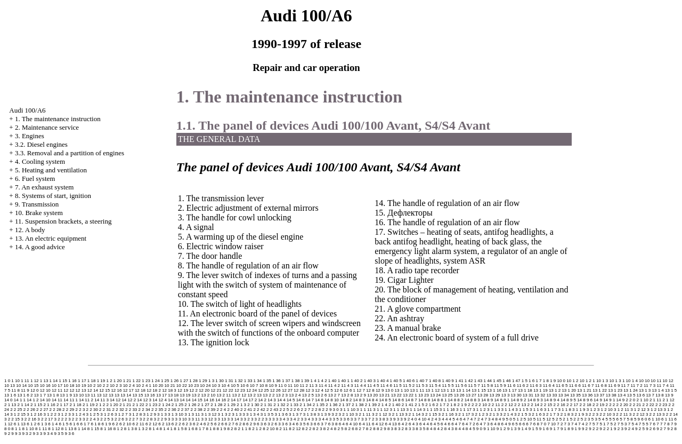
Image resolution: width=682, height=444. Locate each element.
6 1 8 (95, 424)
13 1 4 (658, 390)
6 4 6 (445, 424)
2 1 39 (371, 404)
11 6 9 (614, 385)
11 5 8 (487, 385)
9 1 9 (576, 428)
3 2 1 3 (492, 414)
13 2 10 (208, 395)
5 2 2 (575, 419)
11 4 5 (373, 385)
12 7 (360, 390)
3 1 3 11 (192, 414)
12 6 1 (349, 390)
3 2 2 (590, 414)
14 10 (45, 400)
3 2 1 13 (396, 414)
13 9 (669, 395)
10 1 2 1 (587, 380)
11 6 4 (549, 385)
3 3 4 (281, 419)
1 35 (267, 380)
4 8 (495, 419)
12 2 (193, 390)
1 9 (553, 380)
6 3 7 (322, 424)
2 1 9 (462, 404)
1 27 (184, 380)
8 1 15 (93, 428)
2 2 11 (494, 404)
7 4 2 (583, 424)
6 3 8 (333, 424)
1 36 (276, 380)
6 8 (536, 424)
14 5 (291, 400)
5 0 (509, 419)
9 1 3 (512, 428)
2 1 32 (279, 404)
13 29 (495, 395)
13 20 (372, 395)
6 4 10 (352, 424)
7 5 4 (633, 424)
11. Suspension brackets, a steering (63, 221)
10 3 (216, 385)
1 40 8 (435, 380)
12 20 (204, 390)
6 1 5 (63, 424)
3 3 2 (245, 419)
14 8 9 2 (518, 400)
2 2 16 (559, 404)
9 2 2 (593, 428)
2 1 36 (331, 404)
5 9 (637, 419)
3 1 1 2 (479, 409)
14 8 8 (424, 400)
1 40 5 (396, 380)
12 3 (310, 390)
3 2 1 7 (548, 414)
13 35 (575, 395)
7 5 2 (611, 424)
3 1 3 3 (238, 414)
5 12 (546, 419)
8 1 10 (28, 428)
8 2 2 (307, 428)
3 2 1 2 (478, 414)
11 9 (25, 390)
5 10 (528, 419)
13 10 (78, 395)
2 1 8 (451, 404)
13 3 (505, 395)
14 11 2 (86, 400)
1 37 (286, 380)
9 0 (479, 428)
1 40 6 (409, 380)
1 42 (469, 380)
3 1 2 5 (92, 414)
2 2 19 (598, 404)
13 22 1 (410, 395)
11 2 (303, 385)
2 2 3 (80, 409)
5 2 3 (585, 419)
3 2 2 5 (103, 419)
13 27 (471, 395)
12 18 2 (154, 390)
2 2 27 (42, 409)
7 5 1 (601, 424)
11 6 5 (561, 385)
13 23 (423, 395)
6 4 (342, 424)
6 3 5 (301, 424)
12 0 (34, 390)
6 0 (644, 419)
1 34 (258, 380)
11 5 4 (435, 385)
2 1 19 (88, 404)
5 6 (616, 419)
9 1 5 (533, 428)
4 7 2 (475, 419)
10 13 (9, 385)
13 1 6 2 (25, 395)
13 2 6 (321, 395)
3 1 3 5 (267, 414)
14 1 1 (20, 400)
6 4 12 (378, 424)
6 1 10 (654, 419)
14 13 (173, 400)
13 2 (196, 395)
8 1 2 (118, 428)
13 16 (149, 395)
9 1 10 (489, 428)
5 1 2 (518, 419)
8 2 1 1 (240, 428)
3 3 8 (380, 419)
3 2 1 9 (577, 414)
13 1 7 (40, 395)
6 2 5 (208, 424)
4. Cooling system (40, 161)
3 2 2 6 (117, 419)
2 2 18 (585, 404)
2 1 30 (253, 404)
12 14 (92, 390)
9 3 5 (58, 433)
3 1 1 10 (347, 409)
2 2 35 (157, 409)
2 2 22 (648, 404)
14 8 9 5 (568, 400)
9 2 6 (650, 428)
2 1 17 (62, 404)
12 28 (299, 390)
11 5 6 (461, 385)
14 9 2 (622, 400)
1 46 (506, 380)
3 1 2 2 (49, 414)
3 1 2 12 (638, 409)
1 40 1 (344, 380)
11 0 (282, 385)
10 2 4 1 (143, 385)
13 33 (551, 395)
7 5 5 (643, 424)
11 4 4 (360, 385)
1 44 (487, 380)
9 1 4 (522, 428)
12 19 (182, 390)
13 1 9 (66, 395)
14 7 (309, 400)
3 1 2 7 (121, 414)
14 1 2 (32, 400)
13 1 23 (615, 390)
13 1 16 (494, 390)
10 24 (205, 385)
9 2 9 (9, 433)
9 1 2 (501, 428)
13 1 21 (584, 390)
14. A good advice (40, 247)
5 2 (555, 419)
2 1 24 (164, 404)
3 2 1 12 (379, 414)
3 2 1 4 (506, 414)
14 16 (209, 400)
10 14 (21, 385)
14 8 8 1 (438, 400)
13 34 (563, 395)
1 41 (459, 380)
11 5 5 (448, 385)
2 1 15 (36, 404)
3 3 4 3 (307, 419)
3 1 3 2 (224, 414)
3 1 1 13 (397, 409)
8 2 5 (339, 428)
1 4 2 (322, 380)
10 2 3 (115, 385)
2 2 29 (68, 409)
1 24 (155, 380)
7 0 (543, 424)
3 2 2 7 (131, 419)
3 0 (336, 409)
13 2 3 (282, 395)
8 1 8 (210, 428)
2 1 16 (49, 404)
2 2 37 (183, 409)
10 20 (157, 385)
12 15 (104, 390)
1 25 (165, 380)
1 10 (15, 380)
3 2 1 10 (346, 414)
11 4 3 (347, 385)
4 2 (431, 419)
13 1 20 (569, 390)
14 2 (262, 400)
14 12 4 (159, 400)
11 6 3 (535, 385)
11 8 (15, 390)
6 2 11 (138, 424)
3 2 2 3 (74, 419)
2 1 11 (655, 400)
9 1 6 (544, 428)
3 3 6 (345, 419)
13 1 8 (53, 395)
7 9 (674, 424)
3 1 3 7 (295, 414)
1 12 (34, 380)
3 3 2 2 (257, 419)
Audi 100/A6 (27, 110)
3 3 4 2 (293, 419)
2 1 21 (125, 404)
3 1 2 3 (64, 414)
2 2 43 (272, 409)
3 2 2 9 (159, 419)
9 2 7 (661, 428)
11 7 (625, 385)
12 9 (380, 390)
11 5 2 (409, 385)
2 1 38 (357, 404)
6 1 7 (85, 424)
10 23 (193, 385)
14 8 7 (411, 400)
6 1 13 (20, 424)
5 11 (537, 419)
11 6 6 (575, 385)
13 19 (185, 395)
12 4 (319, 390)
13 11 (90, 395)
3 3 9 (391, 419)
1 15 (63, 380)
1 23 (146, 380)
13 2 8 (347, 395)
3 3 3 (270, 419)
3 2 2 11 (620, 414)
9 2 (585, 428)
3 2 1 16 (446, 414)
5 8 (630, 419)
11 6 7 (588, 385)
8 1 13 (67, 428)
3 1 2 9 (149, 414)
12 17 (128, 390)
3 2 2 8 (146, 419)
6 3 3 (279, 424)
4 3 (438, 419)
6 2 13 (164, 424)
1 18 (91, 380)
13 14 (125, 395)
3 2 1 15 (429, 414)
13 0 (389, 390)
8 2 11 (282, 428)
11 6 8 (601, 385)
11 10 (293, 385)
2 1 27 (203, 404)
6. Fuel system (35, 179)
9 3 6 (70, 433)
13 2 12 (239, 395)
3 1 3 (162, 414)
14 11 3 (101, 400)
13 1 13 (448, 390)
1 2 (109, 380)
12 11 (57, 390)
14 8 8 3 (472, 400)
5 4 (601, 419)
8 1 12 (54, 428)
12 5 (328, 390)
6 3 (260, 424)
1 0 (7, 380)
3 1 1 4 (507, 409)
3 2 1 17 (462, 414)
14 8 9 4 (551, 400)
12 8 (370, 390)
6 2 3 (187, 424)
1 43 (478, 380)
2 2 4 (221, 409)
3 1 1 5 (521, 409)
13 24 (435, 395)
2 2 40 (233, 409)
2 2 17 (572, 404)
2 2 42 (259, 409)
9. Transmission (37, 204)
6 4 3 (413, 424)
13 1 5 (671, 390)
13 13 (114, 395)
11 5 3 (422, 385)
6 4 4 (424, 424)
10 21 (170, 385)
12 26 (275, 390)
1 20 (117, 380)
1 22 (136, 380)
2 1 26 (190, 404)
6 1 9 (106, 424)
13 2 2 (268, 395)
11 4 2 (334, 385)
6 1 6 (74, 424)
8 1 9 (221, 428)
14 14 (185, 400)
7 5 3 (622, 424)
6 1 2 (31, 424)
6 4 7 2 (468, 424)
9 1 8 (565, 428)
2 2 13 (520, 404)
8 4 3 (449, 428)
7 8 (667, 424)
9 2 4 (629, 428)
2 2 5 (284, 409)
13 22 (396, 395)
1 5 (524, 380)
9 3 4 (48, 433)
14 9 (598, 400)
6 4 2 (403, 424)
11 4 (323, 385)
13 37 (599, 395)
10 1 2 (572, 380)
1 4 (313, 380)
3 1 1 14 (414, 409)
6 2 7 (229, 424)
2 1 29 (230, 404)
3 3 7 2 (367, 419)
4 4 (445, 419)
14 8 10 (331, 400)
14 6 (300, 400)
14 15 (197, 400)
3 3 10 (180, 419)
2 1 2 (100, 404)
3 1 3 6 (280, 414)
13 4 (622, 395)
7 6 (652, 424)
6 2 (115, 424)
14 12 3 (144, 400)
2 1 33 (292, 404)
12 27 (287, 390)
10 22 (181, 385)
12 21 (215, 390)
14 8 (319, 400)
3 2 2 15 (12, 419)
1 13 (44, 380)
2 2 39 (209, 409)
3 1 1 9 (578, 409)
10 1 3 (602, 380)
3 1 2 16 (34, 414)
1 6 (531, 380)
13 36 (587, 395)
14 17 (236, 400)
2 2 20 (622, 404)
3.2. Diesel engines (41, 144)
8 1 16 (106, 428)
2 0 (632, 400)
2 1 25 (177, 404)
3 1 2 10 (605, 409)
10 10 (644, 380)
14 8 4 (372, 400)
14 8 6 (398, 400)
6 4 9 (506, 424)
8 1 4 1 (166, 428)
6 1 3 (42, 424)
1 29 (203, 380)
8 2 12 (295, 428)
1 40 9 (448, 380)
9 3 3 (37, 433)
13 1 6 (10, 395)
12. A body (30, 230)
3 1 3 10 (175, 414)
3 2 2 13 (653, 414)
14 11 (57, 400)
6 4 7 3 (482, 424)
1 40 (332, 380)
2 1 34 (305, 404)
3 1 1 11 (364, 409)
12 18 (140, 390)
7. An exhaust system (44, 187)
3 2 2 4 (89, 419)
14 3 (271, 400)
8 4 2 (438, 428)
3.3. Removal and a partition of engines (69, 153)
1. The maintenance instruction (58, 119)
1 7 (538, 380)
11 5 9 (500, 385)
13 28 (482, 395)
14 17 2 (249, 400)
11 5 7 (474, 385)
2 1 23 (151, 404)
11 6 (511, 385)
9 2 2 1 (605, 428)
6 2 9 (251, 424)
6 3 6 (311, 424)
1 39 (305, 380)
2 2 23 (661, 404)
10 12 (668, 380)
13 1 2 (555, 390)
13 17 (161, 395)
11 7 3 (649, 385)
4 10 (422, 419)
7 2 (560, 424)
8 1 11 (41, 428)
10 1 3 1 (616, 380)
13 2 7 (334, 395)
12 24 (251, 390)
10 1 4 (632, 380)
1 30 (219, 380)
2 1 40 (394, 404)
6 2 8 (240, 424)
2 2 (471, 404)
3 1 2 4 (78, 414)
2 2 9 (327, 409)
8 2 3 (317, 428)
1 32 (238, 380)
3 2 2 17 (45, 419)
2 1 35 (318, 404)
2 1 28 (216, 404)
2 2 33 (131, 409)
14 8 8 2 (456, 400)
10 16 (45, 385)
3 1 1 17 (464, 409)
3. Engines (29, 136)
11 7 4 (662, 385)
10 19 (81, 385)
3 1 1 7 (550, 409)
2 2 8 (316, 409)
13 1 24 (630, 390)
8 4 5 (470, 428)
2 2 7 (305, 409)
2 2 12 (507, 404)
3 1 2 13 (654, 409)
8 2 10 (268, 428)
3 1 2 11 (621, 409)
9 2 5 (640, 428)
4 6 (459, 419)
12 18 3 (169, 390)
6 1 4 (53, 424)
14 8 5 (385, 400)
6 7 (529, 424)
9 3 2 (26, 433)
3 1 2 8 (135, 414)
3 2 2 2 (60, 419)
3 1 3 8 (309, 414)
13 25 (447, 395)
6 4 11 (365, 424)
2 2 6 (294, 409)
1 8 (546, 380)
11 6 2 (523, 385)
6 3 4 (290, 424)
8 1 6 (189, 428)
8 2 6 (349, 428)
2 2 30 (92, 409)
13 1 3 (645, 390)
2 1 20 (112, 404)
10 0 (561, 380)
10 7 (254, 385)
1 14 (54, 380)
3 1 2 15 (18, 414)
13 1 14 (463, 390)
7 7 (659, 424)
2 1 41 (407, 404)
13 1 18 (525, 390)
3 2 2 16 (28, 419)
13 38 (611, 395)
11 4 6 (386, 385)
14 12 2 (128, 400)
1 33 (248, 380)
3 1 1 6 (536, 409)
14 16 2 (222, 400)
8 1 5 (178, 428)
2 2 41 (246, 409)
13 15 (137, 395)
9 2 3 (618, 428)
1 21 (127, 380)
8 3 (390, 428)
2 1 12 (668, 400)
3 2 (334, 414)
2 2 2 (610, 404)
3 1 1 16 (447, 409)
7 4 (574, 424)
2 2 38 (196, 409)
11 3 (313, 385)
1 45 (497, 380)
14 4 (281, 400)
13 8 (659, 395)
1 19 (101, 380)
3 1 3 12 (208, 414)
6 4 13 (390, 424)
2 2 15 (546, 404)
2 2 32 (118, 409)
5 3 (594, 419)
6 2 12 (151, 424)
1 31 (229, 380)
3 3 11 (194, 419)
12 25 (263, 390)
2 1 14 (23, 404)
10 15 (33, 385)
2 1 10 (642, 400)
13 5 (631, 395)
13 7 (650, 395)
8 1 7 (200, 428)
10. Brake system (39, 213)
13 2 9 (360, 395)
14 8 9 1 (501, 400)
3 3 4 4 (321, 419)
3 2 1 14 (412, 414)
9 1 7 (554, 428)
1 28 (193, 380)
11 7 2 (636, 385)
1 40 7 (422, 380)
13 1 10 (402, 390)
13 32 (539, 395)
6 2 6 (219, 424)
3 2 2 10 (603, 414)
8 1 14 (80, 428)
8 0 (7, 428)
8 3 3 (410, 428)
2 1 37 (345, 404)
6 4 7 (456, 424)
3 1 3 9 (324, 414)
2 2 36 (170, 409)
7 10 (551, 424)
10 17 (57, 385)
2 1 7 (440, 404)
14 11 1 (70, 400)
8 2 (230, 428)
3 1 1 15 (431, 409)
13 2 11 (224, 395)
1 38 (295, 380)
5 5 (608, 419)
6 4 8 (495, 424)
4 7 (466, 419)
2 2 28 (55, 409)
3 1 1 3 (493, 409)
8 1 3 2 (141, 428)
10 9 (273, 385)
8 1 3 (129, 428)
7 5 (592, 424)
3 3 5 (334, 419)
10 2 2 (103, 385)
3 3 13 (220, 419)
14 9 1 (609, 400)
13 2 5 (308, 395)
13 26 (459, 395)
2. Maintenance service (47, 127)
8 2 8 (371, 428)
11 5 (397, 385)
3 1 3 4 (252, 414)
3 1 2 (591, 409)
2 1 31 (266, 404)
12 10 (45, 390)
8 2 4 (328, 428)
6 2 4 (197, 424)
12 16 (116, 390)
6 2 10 (125, 424)
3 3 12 (207, 419)
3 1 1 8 (564, 409)
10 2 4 (129, 385)
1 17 (82, 380)
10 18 (68, 385)
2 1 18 (75, 404)
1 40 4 (382, 380)
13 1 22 (599, 390)
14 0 (8, 400)
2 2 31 (105, 409)
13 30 (516, 395)
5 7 (623, 419)
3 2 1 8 (563, 414)
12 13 (81, 390)
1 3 (211, 380)
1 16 (72, 380)
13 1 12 (432, 390)
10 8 (263, 385)
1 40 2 (356, 380)
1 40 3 (370, 380)
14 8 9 (487, 400)
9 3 (18, 433)
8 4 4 (460, 428)
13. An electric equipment (50, 238)
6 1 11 (667, 419)
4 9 (502, 419)
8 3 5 (420, 428)
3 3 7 (355, 419)
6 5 (515, 424)
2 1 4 (382, 404)
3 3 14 (233, 419)
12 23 (239, 390)
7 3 (567, 424)
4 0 (414, 419)
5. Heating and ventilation (51, 170)
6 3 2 (268, 424)
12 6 (338, 390)
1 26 (174, 380)
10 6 (244, 385)
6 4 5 (435, 424)
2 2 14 (533, 404)
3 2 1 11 (363, 414)
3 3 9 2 (403, 419)
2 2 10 (481, 404)
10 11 (656, 380)
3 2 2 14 (670, 414)
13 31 (528, 395)
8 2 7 (360, 428)
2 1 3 (241, 404)
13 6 (641, 395)
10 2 (91, 385)
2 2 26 (29, 409)
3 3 (171, 419)
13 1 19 (540, 390)
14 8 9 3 (535, 400)
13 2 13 (254, 395)
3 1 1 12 (380, 409)
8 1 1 (16, 428)
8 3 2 (399, 428)
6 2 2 (176, 424)
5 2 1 (564, 419)
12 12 (68, 390)
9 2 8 (672, 428)
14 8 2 (346, 400)
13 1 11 (417, 390)
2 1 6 (430, 404)
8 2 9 (381, 428)
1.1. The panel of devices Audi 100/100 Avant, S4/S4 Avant (333, 125)
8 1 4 (154, 428)
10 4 (225, 385)
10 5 (235, 385)
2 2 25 (16, 409)
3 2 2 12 (637, 414)
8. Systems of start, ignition (53, 196)
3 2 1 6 (535, 414)
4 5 (452, 419)
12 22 (228, 390)
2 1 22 (138, 404)
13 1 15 (479, 390)
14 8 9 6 (584, 400)
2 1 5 (419, 404)
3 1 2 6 (106, 414)
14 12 (115, 400)
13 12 (102, 395)
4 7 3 (486, 419)
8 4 (429, 428)
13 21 (384, 395)
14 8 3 (359, 400)
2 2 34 (144, 409)
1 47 (516, 380)
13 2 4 (295, 395)
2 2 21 (635, 404)
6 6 (522, 424)
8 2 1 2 (255, 428)
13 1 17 (509, 390)
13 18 (173, 395)
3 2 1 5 (520, 414)
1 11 (25, 380)
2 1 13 (10, 404)
